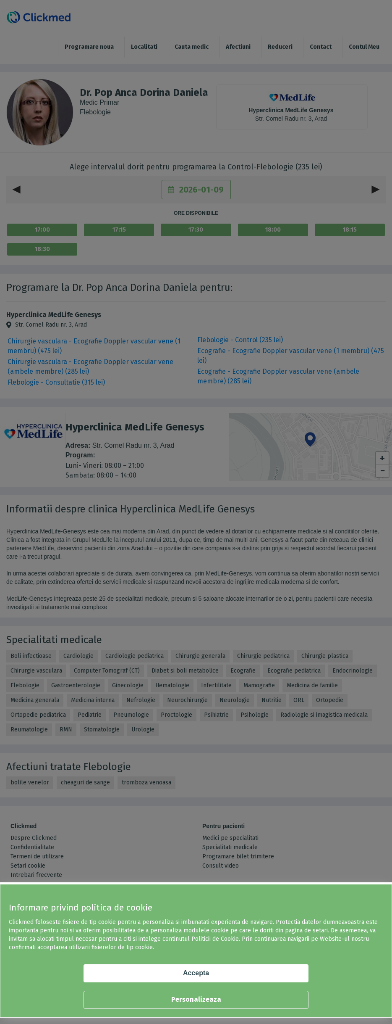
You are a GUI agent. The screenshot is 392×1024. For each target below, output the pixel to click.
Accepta (196, 972)
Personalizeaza (196, 999)
